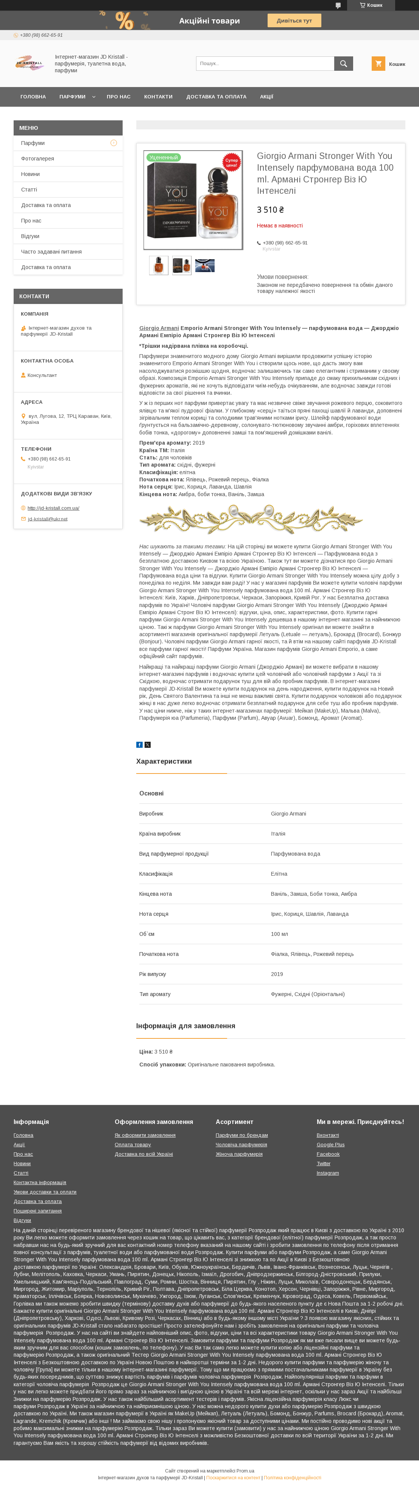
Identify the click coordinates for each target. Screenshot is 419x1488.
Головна (33, 97)
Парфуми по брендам (242, 1135)
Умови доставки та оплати (45, 1192)
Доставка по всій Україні (144, 1154)
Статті (29, 190)
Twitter (323, 1163)
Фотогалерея (37, 159)
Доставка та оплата (216, 97)
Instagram (328, 1173)
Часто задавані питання (51, 252)
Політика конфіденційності (292, 1477)
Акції (266, 97)
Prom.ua (245, 1471)
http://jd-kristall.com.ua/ (53, 508)
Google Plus (331, 1144)
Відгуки (30, 236)
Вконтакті (328, 1135)
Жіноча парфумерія (239, 1154)
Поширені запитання (38, 1211)
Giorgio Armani (159, 328)
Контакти (158, 97)
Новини (30, 174)
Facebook (328, 1154)
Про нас (119, 97)
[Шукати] (343, 63)
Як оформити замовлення (145, 1135)
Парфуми (72, 97)
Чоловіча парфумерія (241, 1144)
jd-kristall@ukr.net (47, 518)
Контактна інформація (40, 1182)
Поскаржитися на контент (233, 1477)
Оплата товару (133, 1144)
